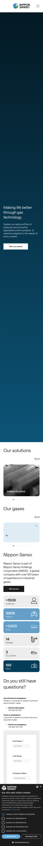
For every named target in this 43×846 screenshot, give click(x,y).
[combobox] (37, 787)
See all (37, 459)
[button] (21, 842)
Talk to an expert (15, 246)
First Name (17, 741)
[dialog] (21, 815)
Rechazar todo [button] (31, 836)
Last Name (17, 756)
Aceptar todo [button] (11, 836)
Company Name (19, 773)
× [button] (40, 786)
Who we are (14, 589)
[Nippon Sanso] (21, 6)
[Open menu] (38, 6)
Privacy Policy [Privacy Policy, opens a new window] (15, 810)
